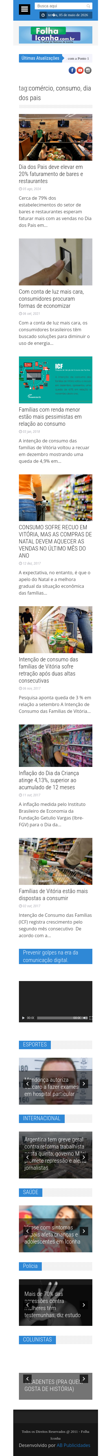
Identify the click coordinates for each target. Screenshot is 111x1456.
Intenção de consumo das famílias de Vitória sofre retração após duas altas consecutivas (48, 670)
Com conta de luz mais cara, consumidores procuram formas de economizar (51, 298)
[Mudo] (85, 1018)
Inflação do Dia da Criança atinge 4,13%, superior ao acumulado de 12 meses (49, 780)
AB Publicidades (73, 1445)
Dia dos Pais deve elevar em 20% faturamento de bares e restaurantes (51, 174)
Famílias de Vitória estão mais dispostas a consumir (53, 895)
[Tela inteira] (91, 1018)
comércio (41, 88)
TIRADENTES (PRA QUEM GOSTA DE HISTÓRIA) (54, 1383)
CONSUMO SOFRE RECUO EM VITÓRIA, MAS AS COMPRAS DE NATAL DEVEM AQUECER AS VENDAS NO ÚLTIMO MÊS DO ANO (55, 541)
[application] (55, 1001)
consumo (68, 88)
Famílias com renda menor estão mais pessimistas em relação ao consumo (50, 416)
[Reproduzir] (23, 1018)
